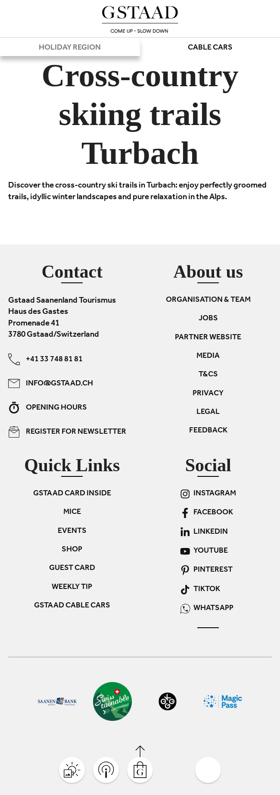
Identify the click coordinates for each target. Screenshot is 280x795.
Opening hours (47, 407)
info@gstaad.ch (50, 383)
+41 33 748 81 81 (45, 359)
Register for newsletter (67, 432)
